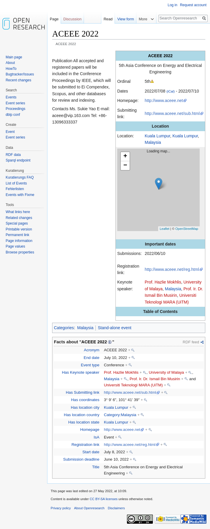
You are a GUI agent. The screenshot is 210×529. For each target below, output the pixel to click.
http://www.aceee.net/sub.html (172, 113)
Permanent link (17, 235)
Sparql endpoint (18, 160)
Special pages (17, 223)
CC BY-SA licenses (104, 499)
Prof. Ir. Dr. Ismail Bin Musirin (155, 379)
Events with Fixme (20, 195)
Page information (19, 241)
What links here (18, 212)
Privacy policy (61, 508)
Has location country (81, 415)
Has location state (84, 422)
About (10, 63)
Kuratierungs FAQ (20, 177)
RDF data (13, 155)
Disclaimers (116, 508)
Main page (14, 57)
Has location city (85, 407)
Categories (64, 327)
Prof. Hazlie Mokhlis (163, 282)
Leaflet (164, 228)
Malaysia (153, 142)
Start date (91, 452)
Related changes (19, 218)
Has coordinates (85, 400)
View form (125, 19)
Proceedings (15, 109)
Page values (15, 246)
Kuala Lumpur (157, 136)
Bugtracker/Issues (20, 74)
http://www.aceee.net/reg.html (172, 269)
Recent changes (18, 80)
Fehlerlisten (15, 189)
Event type (90, 365)
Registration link (86, 444)
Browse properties (20, 252)
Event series (15, 103)
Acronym (91, 350)
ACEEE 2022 (94, 342)
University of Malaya (166, 372)
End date (91, 357)
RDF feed (191, 342)
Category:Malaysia (120, 415)
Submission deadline (81, 459)
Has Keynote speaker (80, 372)
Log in (172, 5)
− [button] (125, 165)
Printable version (19, 229)
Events (11, 97)
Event (10, 132)
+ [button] (125, 156)
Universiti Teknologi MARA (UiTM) (133, 385)
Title (96, 467)
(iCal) (170, 91)
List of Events (16, 183)
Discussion (72, 19)
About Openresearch (89, 508)
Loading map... (160, 189)
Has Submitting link (83, 392)
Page (54, 19)
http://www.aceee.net (164, 100)
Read (108, 19)
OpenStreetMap (186, 228)
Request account (193, 5)
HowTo (11, 69)
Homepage (89, 429)
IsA (96, 437)
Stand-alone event (114, 327)
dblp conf (13, 115)
